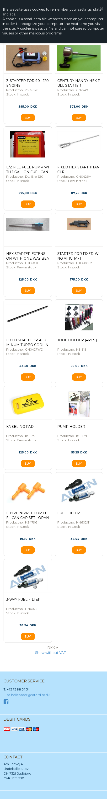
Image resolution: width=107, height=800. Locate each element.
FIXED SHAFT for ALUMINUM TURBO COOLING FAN (27, 345)
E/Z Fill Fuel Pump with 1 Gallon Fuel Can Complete (27, 172)
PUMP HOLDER (71, 426)
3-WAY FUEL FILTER (23, 599)
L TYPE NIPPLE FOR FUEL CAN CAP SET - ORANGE (27, 518)
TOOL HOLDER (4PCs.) (77, 340)
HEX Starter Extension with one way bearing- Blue (27, 258)
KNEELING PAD (20, 426)
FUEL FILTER (68, 513)
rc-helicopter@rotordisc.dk (28, 695)
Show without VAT (50, 653)
